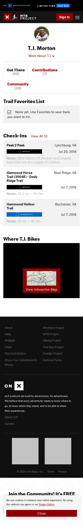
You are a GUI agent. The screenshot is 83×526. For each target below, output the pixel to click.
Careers (10, 423)
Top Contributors (15, 353)
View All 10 (39, 136)
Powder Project (52, 353)
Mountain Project (53, 327)
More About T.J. (41, 56)
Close (41, 513)
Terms (50, 471)
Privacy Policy (46, 504)
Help (8, 334)
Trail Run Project (53, 347)
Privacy (62, 471)
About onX (11, 417)
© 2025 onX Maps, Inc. (30, 471)
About (8, 327)
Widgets (10, 340)
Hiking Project (52, 340)
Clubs (8, 347)
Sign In (64, 17)
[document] (41, 507)
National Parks (52, 360)
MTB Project (51, 334)
